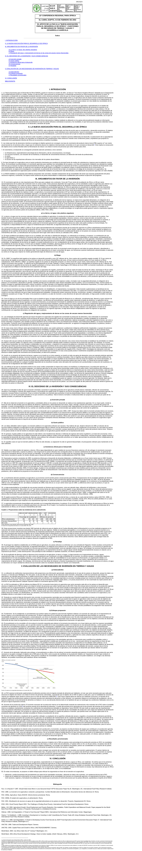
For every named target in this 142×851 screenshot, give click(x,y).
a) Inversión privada (15, 59)
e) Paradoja (12, 65)
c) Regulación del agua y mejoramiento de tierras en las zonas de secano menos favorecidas (38, 53)
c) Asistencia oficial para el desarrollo (21, 62)
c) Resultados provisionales (17, 75)
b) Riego (11, 51)
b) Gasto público (14, 61)
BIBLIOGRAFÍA (10, 81)
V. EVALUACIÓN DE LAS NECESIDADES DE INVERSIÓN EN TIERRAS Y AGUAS (32, 69)
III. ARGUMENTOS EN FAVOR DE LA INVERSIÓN (21, 46)
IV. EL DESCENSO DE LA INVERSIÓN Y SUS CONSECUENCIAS (26, 56)
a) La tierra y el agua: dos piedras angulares (23, 49)
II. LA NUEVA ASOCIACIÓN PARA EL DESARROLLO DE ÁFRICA (26, 43)
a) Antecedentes (14, 72)
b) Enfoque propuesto (16, 73)
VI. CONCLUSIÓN (11, 78)
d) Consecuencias (14, 64)
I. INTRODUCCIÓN (11, 40)
